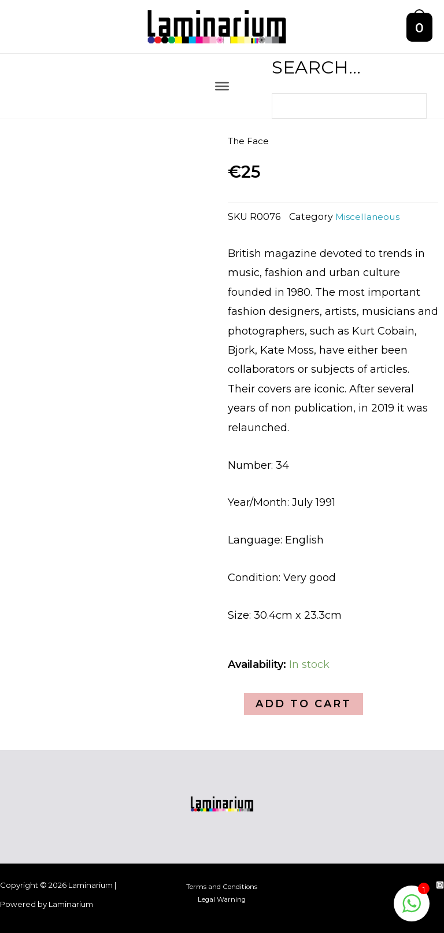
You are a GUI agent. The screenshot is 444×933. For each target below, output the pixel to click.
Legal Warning (221, 899)
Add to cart (304, 711)
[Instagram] (440, 885)
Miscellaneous (370, 224)
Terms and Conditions (222, 887)
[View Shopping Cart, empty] (419, 30)
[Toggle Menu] (222, 94)
